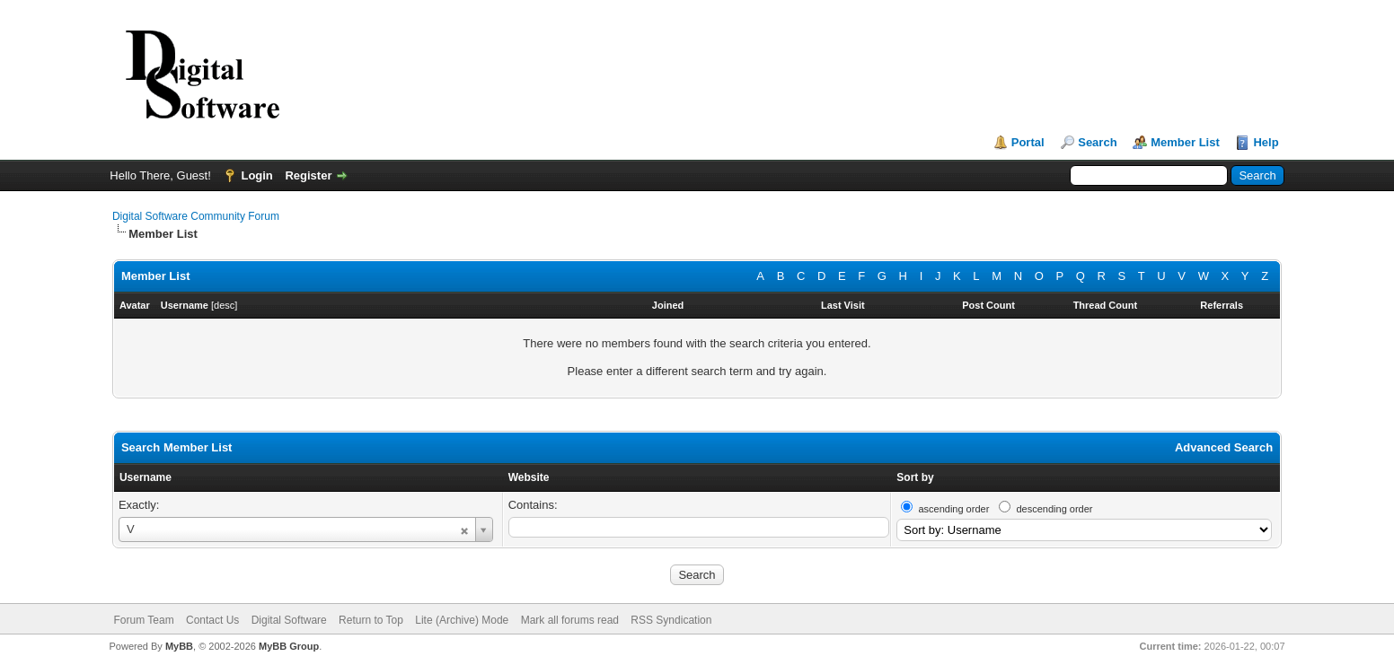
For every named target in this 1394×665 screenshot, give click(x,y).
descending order (1054, 508)
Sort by (914, 477)
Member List (1185, 142)
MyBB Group (289, 646)
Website (529, 477)
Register (308, 175)
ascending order (953, 508)
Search (1097, 142)
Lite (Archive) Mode (461, 620)
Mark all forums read (570, 620)
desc (224, 305)
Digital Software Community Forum (195, 216)
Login (256, 175)
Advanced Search (1224, 447)
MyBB (179, 646)
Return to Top (371, 620)
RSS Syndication (671, 620)
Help (1265, 142)
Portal (1028, 142)
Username (145, 477)
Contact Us (212, 620)
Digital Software (289, 620)
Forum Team (144, 620)
